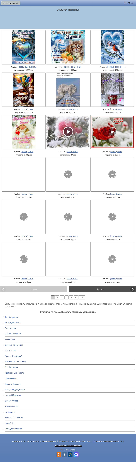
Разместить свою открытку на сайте (74, 441)
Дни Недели (10, 328)
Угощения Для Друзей (15, 390)
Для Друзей (10, 350)
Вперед (100, 289)
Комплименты (11, 406)
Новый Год (10, 423)
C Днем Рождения (13, 334)
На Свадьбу (10, 412)
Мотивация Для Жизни (15, 362)
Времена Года (11, 378)
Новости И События (14, 417)
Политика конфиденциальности (108, 441)
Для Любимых (11, 367)
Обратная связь (49, 441)
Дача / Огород (11, 401)
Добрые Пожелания (14, 345)
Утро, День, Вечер (13, 322)
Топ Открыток (11, 317)
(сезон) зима (27, 109)
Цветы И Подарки (13, 395)
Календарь (10, 339)
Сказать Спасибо (13, 384)
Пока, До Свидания (13, 429)
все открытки (10, 3)
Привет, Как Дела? (13, 356)
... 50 (82, 297)
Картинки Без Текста (14, 373)
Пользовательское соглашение (67, 445)
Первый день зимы (27, 67)
